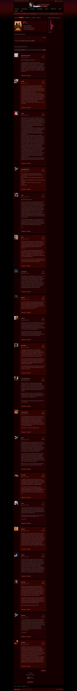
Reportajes (24, 9)
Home (15, 686)
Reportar (28, 75)
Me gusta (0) (24, 75)
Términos (26, 689)
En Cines (32, 9)
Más (21, 11)
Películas (53, 9)
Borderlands (24, 686)
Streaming (39, 9)
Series (16, 11)
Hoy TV (46, 9)
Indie (60, 9)
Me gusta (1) (24, 189)
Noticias (16, 9)
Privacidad (22, 689)
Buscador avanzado (60, 13)
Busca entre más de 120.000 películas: (21, 13)
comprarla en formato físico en (28, 40)
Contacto (30, 689)
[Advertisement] (55, 42)
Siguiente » (43, 670)
